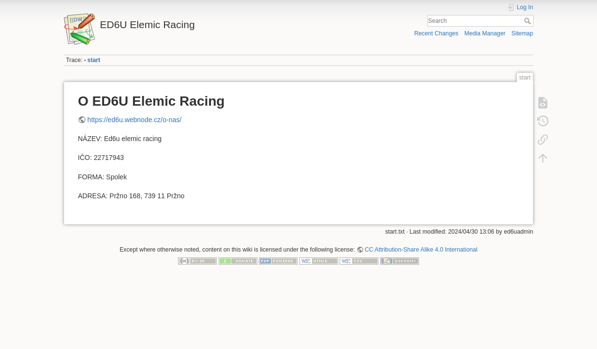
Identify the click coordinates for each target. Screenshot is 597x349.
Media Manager (485, 33)
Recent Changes (436, 33)
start (94, 60)
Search (528, 20)
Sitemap (522, 33)
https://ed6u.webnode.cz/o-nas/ (135, 120)
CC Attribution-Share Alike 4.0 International (421, 249)
